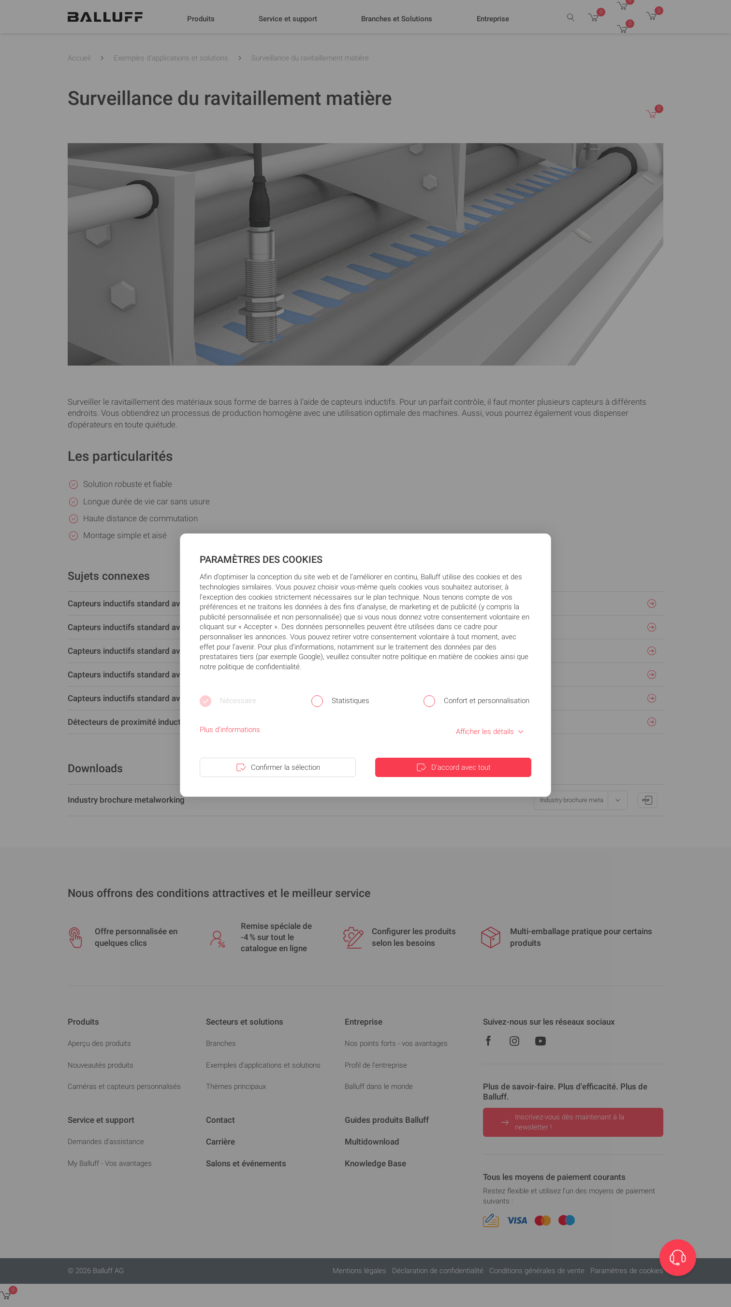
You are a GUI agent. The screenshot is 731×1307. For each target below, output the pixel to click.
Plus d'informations (230, 729)
